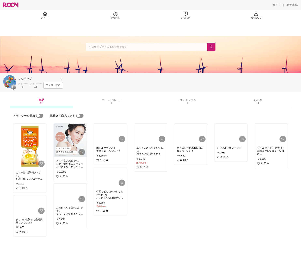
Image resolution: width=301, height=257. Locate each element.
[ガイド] (276, 5)
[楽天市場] (292, 5)
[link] (29, 146)
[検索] (211, 47)
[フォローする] (53, 85)
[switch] (39, 116)
